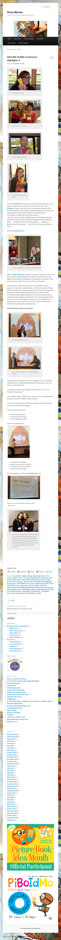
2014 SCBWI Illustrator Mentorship (38, 578)
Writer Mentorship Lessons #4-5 (17, 719)
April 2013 (10, 802)
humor (18, 585)
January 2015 (11, 754)
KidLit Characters (23, 43)
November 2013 (12, 786)
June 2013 (10, 797)
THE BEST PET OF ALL (14, 697)
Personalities (17, 576)
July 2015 (10, 741)
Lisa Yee (30, 585)
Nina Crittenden (48, 587)
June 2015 (10, 743)
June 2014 (10, 770)
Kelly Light (24, 585)
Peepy (9, 589)
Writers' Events (17, 578)
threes (9, 593)
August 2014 (11, 766)
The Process (13, 635)
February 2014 (11, 779)
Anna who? (40, 39)
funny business (11, 583)
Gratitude (12, 646)
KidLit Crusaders (29, 39)
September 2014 (12, 763)
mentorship (10, 587)
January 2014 (11, 781)
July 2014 (10, 768)
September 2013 (12, 791)
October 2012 (11, 815)
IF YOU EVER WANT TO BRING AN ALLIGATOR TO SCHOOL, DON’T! (30, 701)
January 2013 (11, 809)
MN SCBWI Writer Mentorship (34, 587)
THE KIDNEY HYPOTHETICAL (31, 591)
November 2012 (12, 813)
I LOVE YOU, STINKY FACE (16, 717)
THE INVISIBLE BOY (13, 688)
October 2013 (11, 788)
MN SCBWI (17, 204)
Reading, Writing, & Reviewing (31, 576)
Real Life (43, 576)
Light (12, 208)
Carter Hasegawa (17, 582)
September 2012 (12, 818)
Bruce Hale (40, 580)
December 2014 (12, 757)
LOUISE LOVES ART (40, 585)
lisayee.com (31, 304)
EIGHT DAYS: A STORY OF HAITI (18, 694)
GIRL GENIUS (21, 583)
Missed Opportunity (13, 683)
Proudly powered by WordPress (30, 928)
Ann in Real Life (14, 644)
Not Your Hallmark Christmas (16, 679)
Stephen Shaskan (16, 591)
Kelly (8, 208)
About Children (14, 642)
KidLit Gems (17, 39)
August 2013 (11, 793)
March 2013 (11, 804)
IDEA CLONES (11, 710)
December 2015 (12, 734)
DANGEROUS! (12, 699)
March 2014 (11, 777)
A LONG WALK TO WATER (16, 690)
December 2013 (12, 784)
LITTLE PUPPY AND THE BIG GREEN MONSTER (23, 681)
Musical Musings (15, 648)
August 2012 (11, 820)
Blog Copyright (48, 936)
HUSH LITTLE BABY (13, 712)
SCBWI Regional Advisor (28, 589)
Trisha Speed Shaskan (18, 593)
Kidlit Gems (13, 628)
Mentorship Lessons (16, 630)
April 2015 (10, 748)
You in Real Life (14, 651)
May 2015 (10, 745)
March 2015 (11, 750)
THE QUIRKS (45, 591)
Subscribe (11, 618)
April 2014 (10, 775)
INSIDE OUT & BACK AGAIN (16, 692)
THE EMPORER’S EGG (14, 708)
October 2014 (11, 761)
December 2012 (12, 811)
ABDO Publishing (31, 580)
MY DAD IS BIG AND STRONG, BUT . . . (20, 706)
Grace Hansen (30, 583)
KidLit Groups (11, 43)
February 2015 (11, 752)
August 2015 (11, 739)
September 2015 (12, 736)
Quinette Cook (16, 589)
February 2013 (11, 806)
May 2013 (10, 800)
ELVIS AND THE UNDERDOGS (42, 582)
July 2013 (10, 795)
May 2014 (10, 773)
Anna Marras (15, 12)
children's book (28, 582)
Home (9, 39)
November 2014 (12, 759)
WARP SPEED (30, 593)
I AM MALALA (11, 685)
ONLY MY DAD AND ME (14, 703)
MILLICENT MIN (19, 587)
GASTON (10, 715)
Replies (38, 593)
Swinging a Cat (12, 721)
